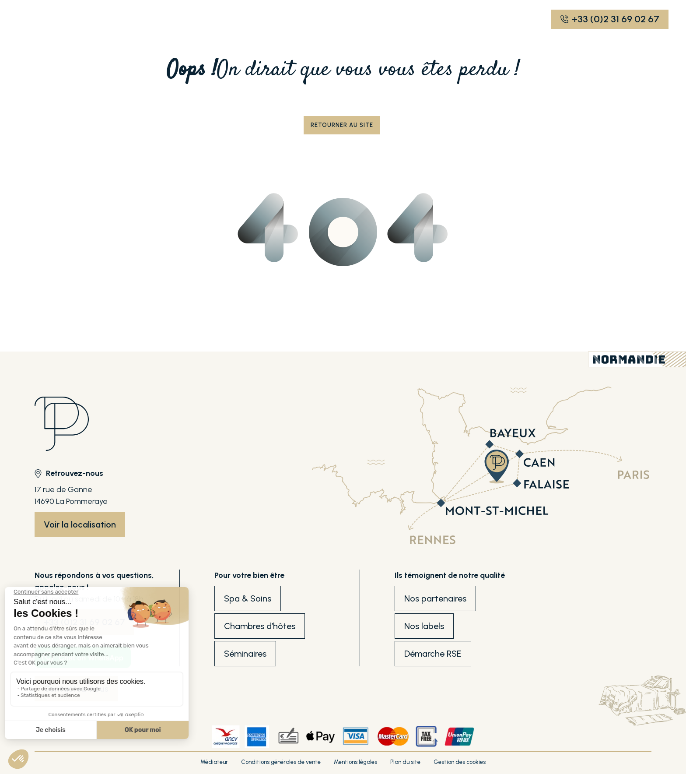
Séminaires (245, 653)
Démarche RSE (433, 653)
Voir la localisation (80, 524)
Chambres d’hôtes (259, 626)
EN (431, 19)
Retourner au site (342, 125)
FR (416, 19)
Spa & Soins (247, 598)
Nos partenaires (435, 598)
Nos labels (424, 626)
